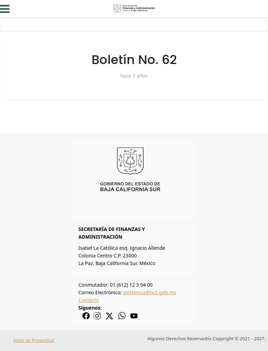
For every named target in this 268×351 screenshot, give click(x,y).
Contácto (89, 300)
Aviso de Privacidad (33, 340)
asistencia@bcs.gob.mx (149, 292)
